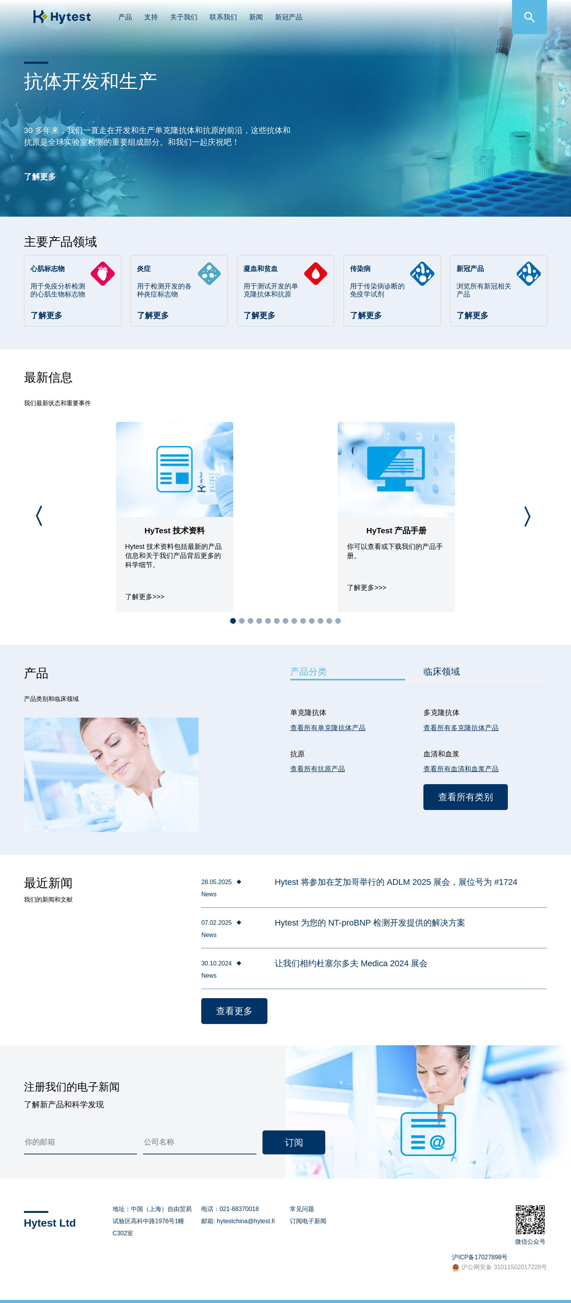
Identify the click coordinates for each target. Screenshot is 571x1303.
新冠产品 (288, 17)
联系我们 (223, 17)
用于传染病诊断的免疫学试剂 (377, 290)
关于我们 (183, 17)
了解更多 (40, 176)
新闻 (256, 17)
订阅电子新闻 (308, 1221)
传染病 (360, 269)
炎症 (144, 269)
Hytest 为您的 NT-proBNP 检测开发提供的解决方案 (370, 922)
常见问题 (302, 1209)
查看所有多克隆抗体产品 (461, 728)
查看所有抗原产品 (317, 769)
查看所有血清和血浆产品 (461, 769)
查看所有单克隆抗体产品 (328, 728)
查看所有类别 (465, 797)
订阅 (294, 1142)
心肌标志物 (47, 269)
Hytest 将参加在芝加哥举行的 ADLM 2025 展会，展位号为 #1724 (396, 882)
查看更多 (234, 1011)
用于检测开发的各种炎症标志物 (164, 290)
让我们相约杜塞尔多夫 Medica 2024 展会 (351, 963)
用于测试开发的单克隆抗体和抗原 (270, 290)
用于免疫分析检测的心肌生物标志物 (57, 290)
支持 (151, 17)
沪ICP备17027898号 (479, 1257)
